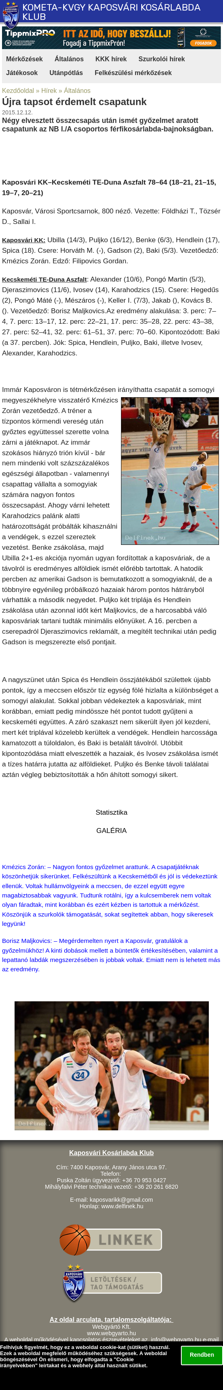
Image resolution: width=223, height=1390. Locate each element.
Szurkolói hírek (161, 59)
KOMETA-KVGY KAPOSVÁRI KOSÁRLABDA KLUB (111, 12)
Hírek (49, 90)
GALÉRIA (111, 830)
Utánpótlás (66, 72)
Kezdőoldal (18, 90)
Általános (69, 59)
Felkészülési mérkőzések (133, 72)
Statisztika (111, 812)
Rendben (202, 1354)
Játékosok (22, 72)
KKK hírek (111, 59)
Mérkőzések (24, 59)
